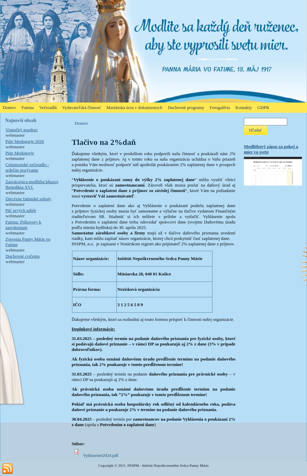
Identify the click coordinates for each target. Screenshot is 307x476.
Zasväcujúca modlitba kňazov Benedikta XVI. (31, 184)
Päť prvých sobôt (20, 210)
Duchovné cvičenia (22, 256)
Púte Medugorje (19, 152)
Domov (81, 123)
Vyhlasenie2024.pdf (100, 455)
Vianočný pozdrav (21, 129)
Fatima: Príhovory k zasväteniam (23, 224)
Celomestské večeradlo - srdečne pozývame (27, 167)
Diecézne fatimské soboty (28, 198)
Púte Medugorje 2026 (24, 141)
